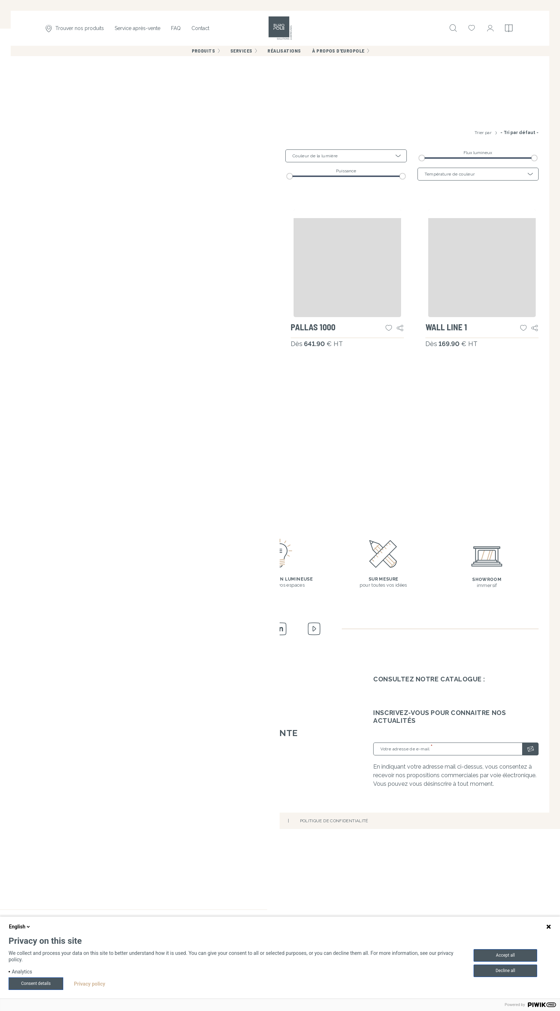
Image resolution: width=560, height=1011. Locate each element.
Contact (200, 31)
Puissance (346, 351)
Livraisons (224, 905)
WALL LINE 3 (181, 681)
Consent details (36, 983)
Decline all (505, 970)
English (20, 926)
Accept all (505, 955)
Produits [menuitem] (203, 57)
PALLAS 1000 (316, 513)
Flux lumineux (478, 333)
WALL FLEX (44, 513)
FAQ (176, 31)
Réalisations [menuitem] (284, 57)
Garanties (223, 889)
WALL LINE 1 (449, 513)
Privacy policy (89, 984)
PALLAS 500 (180, 513)
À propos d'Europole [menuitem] (338, 57)
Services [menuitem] (241, 57)
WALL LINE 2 (46, 681)
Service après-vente (137, 31)
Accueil (28, 83)
